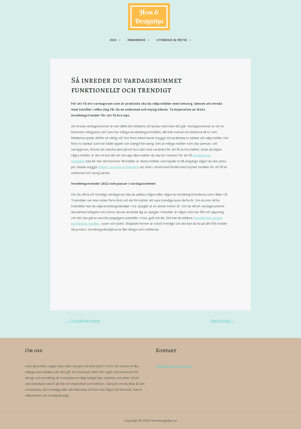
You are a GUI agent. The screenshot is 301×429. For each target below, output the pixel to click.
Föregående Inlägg (83, 320)
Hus (116, 39)
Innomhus (138, 39)
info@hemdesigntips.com (174, 366)
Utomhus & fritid (173, 39)
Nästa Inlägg (222, 320)
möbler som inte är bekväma (118, 167)
